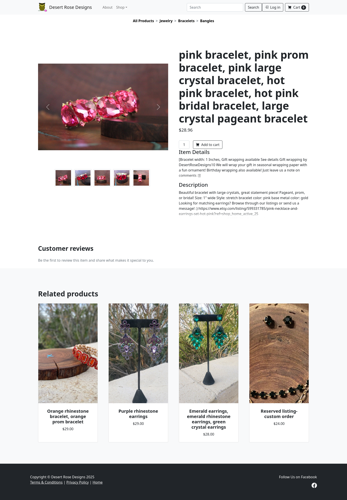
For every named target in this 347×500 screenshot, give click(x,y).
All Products (143, 20)
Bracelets (186, 20)
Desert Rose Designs (65, 7)
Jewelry (166, 20)
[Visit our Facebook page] (314, 486)
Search (253, 7)
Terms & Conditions (46, 482)
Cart (297, 7)
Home (98, 482)
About (107, 7)
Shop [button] (120, 7)
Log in (272, 7)
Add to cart (208, 144)
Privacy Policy (77, 482)
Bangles (207, 20)
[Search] (215, 7)
